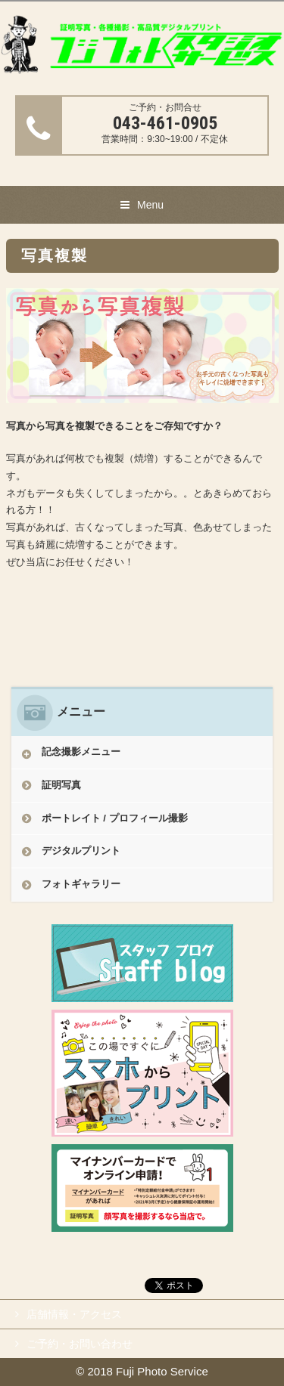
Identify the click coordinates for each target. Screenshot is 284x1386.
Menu (150, 205)
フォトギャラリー (81, 883)
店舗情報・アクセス (74, 1314)
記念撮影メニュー (81, 751)
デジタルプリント (81, 850)
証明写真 (61, 784)
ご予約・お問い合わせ (80, 1344)
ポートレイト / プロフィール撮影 (115, 818)
